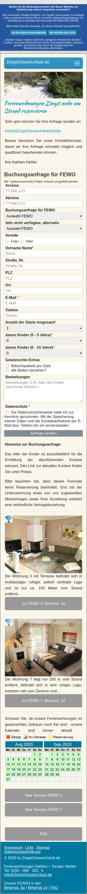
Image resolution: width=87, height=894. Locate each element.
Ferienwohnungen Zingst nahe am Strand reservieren (42, 107)
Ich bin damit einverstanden (29, 32)
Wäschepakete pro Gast (31, 366)
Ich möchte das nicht (62, 32)
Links (29, 847)
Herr (29, 241)
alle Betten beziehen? (29, 370)
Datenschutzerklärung (65, 17)
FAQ (54, 888)
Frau (15, 241)
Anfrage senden (43, 433)
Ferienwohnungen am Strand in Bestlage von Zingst (77, 62)
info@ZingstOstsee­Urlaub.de (28, 875)
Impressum (13, 847)
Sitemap (43, 847)
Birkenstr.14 (37, 888)
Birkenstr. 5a (14, 888)
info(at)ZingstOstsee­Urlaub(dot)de (33, 131)
